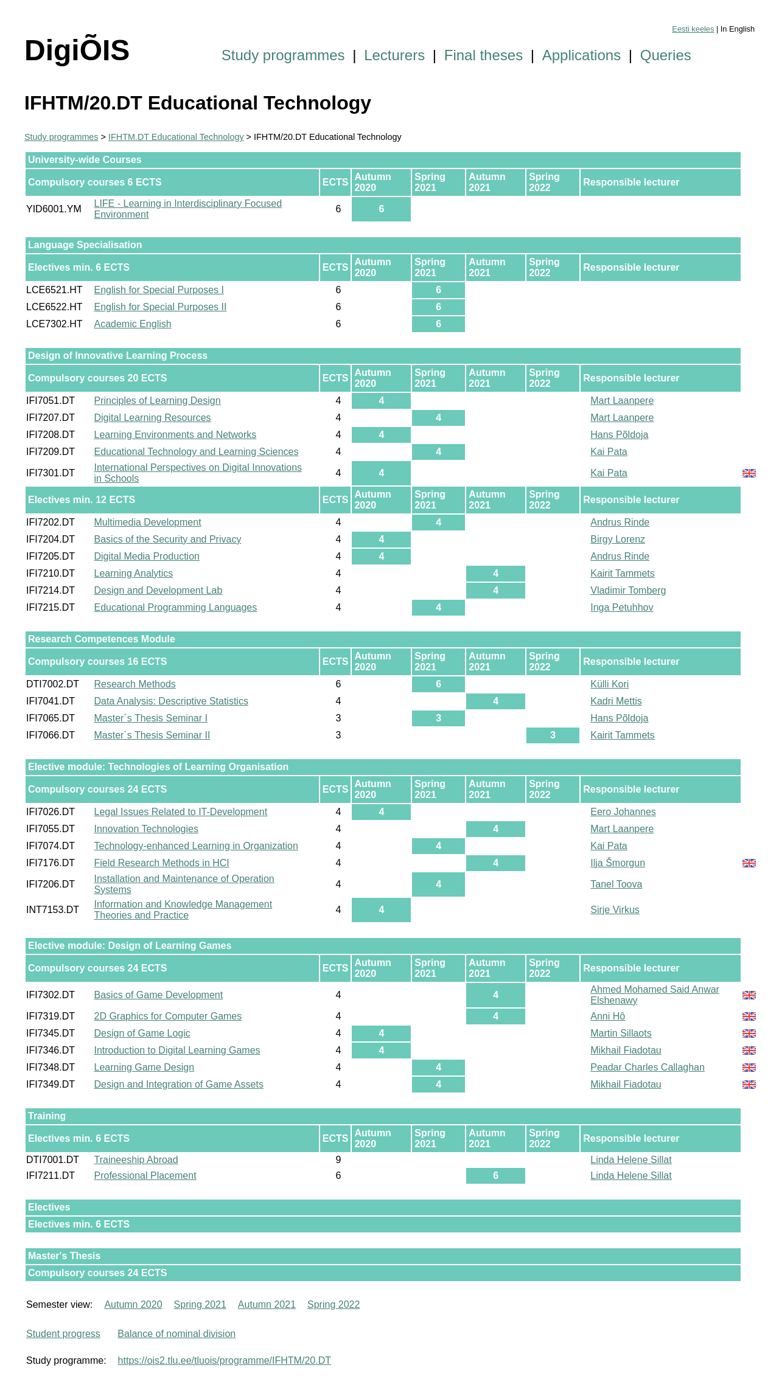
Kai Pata (608, 451)
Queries (665, 55)
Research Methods (135, 684)
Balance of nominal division (176, 1334)
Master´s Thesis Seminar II (152, 735)
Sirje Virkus (615, 910)
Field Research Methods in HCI (161, 863)
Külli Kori (609, 684)
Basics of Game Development (158, 995)
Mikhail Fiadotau (626, 1050)
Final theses (483, 55)
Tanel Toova (616, 884)
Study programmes (283, 55)
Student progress (63, 1334)
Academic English (133, 324)
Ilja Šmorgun (617, 863)
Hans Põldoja (619, 434)
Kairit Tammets (622, 573)
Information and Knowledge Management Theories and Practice (183, 909)
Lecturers (394, 55)
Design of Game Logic (142, 1033)
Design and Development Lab (158, 590)
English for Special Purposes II (160, 307)
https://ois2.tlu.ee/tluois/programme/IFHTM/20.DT (224, 1360)
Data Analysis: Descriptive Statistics (171, 701)
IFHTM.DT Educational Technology (176, 137)
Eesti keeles (693, 28)
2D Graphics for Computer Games (168, 1016)
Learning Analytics (133, 573)
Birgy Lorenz (617, 539)
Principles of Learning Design (157, 400)
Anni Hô (607, 1016)
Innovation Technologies (146, 829)
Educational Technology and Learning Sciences (196, 451)
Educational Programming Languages (175, 607)
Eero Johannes (623, 812)
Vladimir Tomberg (628, 590)
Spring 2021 (200, 1304)
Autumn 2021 (267, 1304)
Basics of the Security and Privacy (168, 539)
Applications (581, 55)
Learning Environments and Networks (175, 434)
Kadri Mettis (615, 701)
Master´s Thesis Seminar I (151, 718)
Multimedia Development (147, 522)
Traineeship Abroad (136, 1160)
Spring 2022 (333, 1304)
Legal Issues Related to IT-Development (181, 812)
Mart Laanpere (622, 400)
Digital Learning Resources (152, 417)
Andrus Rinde (619, 522)
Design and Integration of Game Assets (179, 1084)
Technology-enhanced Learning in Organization (196, 846)
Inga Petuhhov (621, 607)
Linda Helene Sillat (630, 1160)
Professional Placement (145, 1175)
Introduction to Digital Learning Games (177, 1050)
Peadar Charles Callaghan (647, 1067)
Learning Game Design (144, 1067)
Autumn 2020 (133, 1304)
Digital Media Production (147, 556)
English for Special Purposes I (159, 290)
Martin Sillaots (620, 1033)
